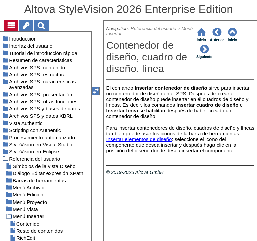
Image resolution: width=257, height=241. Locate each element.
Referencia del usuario (153, 28)
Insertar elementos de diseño (139, 139)
